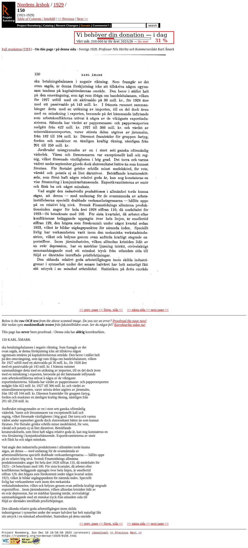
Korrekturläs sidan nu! (129, 324)
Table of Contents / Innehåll (36, 19)
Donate (85, 25)
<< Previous (66, 19)
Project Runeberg (29, 25)
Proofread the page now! (130, 321)
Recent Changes (67, 25)
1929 (58, 4)
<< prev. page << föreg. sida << (101, 310)
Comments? (101, 25)
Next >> (82, 19)
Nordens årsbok (33, 4)
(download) (100, 533)
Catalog (48, 25)
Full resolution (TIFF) (17, 49)
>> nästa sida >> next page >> (148, 310)
